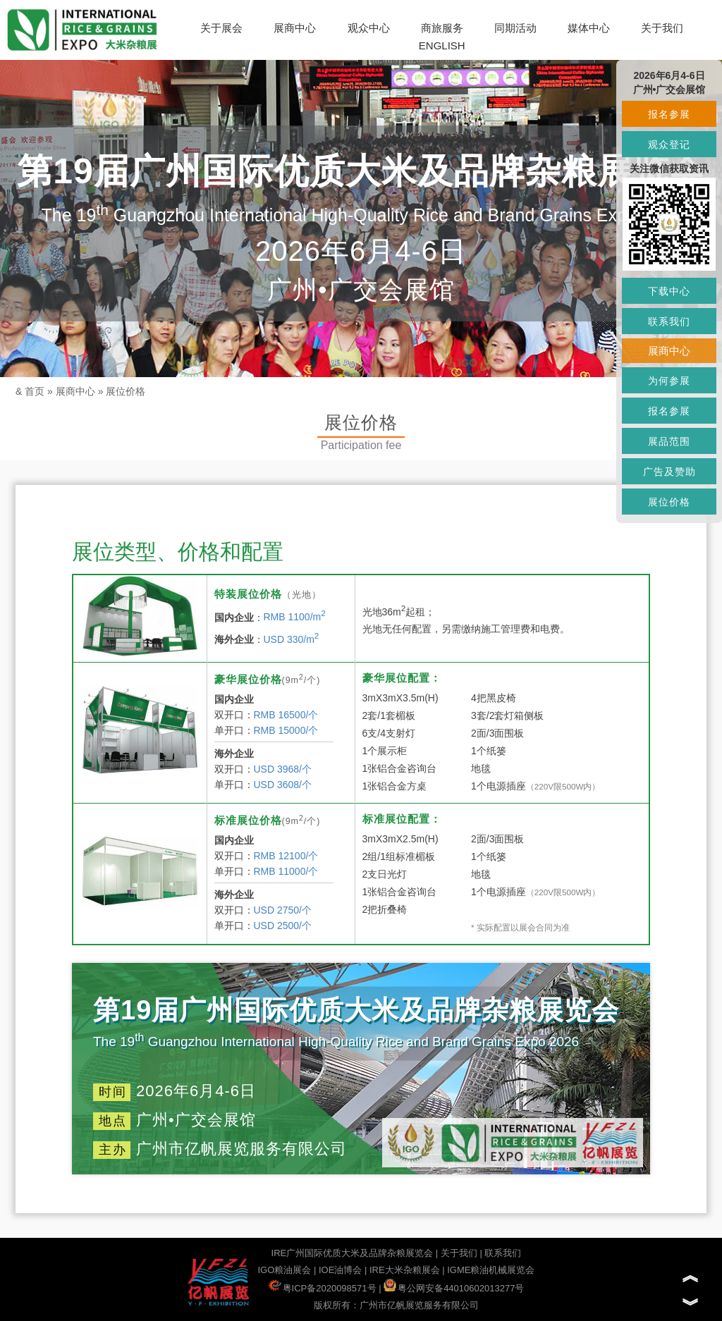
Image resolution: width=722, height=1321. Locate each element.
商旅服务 (442, 28)
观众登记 (669, 144)
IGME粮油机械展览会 (490, 1270)
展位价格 (125, 391)
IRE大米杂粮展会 (404, 1270)
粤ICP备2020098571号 (323, 1288)
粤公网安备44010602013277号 (454, 1288)
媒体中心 (589, 28)
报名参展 (669, 114)
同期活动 (515, 28)
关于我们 (662, 28)
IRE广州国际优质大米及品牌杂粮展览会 (352, 1253)
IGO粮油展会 (284, 1270)
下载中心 (669, 291)
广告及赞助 (669, 471)
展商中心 (295, 28)
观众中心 (369, 28)
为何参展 (669, 380)
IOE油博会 (340, 1270)
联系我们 (502, 1253)
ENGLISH (442, 45)
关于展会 (221, 28)
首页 (34, 391)
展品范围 (669, 441)
